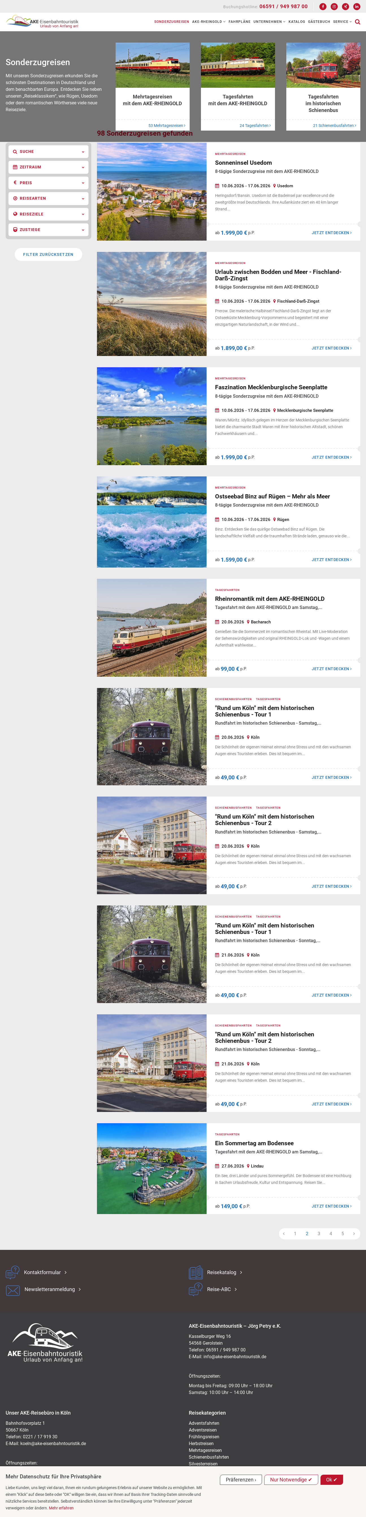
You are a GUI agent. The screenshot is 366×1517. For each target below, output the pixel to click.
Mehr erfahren (61, 1508)
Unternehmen (270, 22)
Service (342, 22)
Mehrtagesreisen (205, 1450)
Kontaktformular (42, 1272)
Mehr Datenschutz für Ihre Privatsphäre (53, 1476)
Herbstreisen (201, 1443)
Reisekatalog (221, 1272)
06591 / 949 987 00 (283, 6)
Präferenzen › (241, 1480)
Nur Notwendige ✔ (291, 1480)
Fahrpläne (240, 22)
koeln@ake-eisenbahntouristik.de (53, 1443)
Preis (49, 183)
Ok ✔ (331, 1480)
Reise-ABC (219, 1289)
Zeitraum (49, 167)
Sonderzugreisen (171, 22)
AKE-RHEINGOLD (209, 22)
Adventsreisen (203, 1430)
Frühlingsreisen (204, 1436)
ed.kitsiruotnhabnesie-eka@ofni (234, 1356)
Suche (49, 152)
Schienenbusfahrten (209, 1457)
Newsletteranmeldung (50, 1289)
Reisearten (49, 198)
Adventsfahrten (204, 1423)
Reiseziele (49, 214)
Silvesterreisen (203, 1464)
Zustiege (49, 230)
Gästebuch (319, 22)
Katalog (297, 22)
